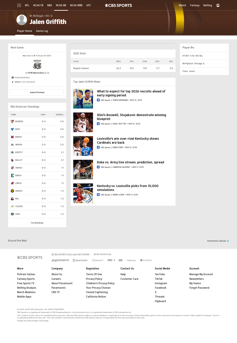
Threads (160, 296)
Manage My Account (201, 274)
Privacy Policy (94, 279)
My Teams (195, 283)
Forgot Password (199, 287)
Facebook (160, 287)
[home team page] (37, 64)
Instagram (161, 283)
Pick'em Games (26, 274)
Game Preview (37, 92)
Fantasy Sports (26, 279)
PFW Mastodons (36, 72)
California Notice (96, 296)
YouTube (160, 274)
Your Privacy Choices (98, 287)
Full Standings (37, 223)
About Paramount (62, 283)
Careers (56, 279)
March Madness (26, 292)
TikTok (158, 279)
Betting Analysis (26, 287)
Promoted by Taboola (218, 241)
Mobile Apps (24, 296)
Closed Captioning (97, 292)
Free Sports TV (25, 283)
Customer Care (129, 279)
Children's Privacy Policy (100, 283)
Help (123, 274)
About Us (57, 274)
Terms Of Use (94, 274)
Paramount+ (59, 287)
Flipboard (160, 301)
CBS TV (56, 292)
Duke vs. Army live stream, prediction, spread (130, 162)
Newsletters (196, 279)
